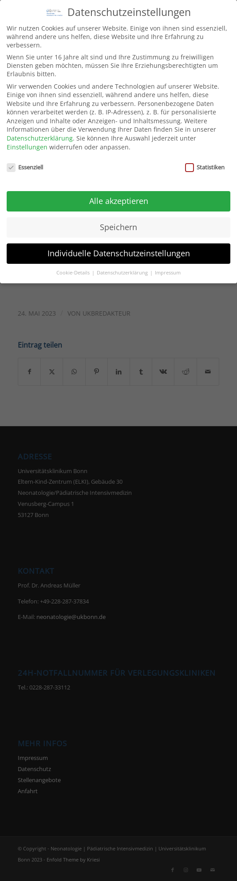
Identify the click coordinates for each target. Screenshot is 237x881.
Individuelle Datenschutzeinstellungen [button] (118, 247)
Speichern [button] (118, 221)
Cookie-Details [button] (73, 267)
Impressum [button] (168, 267)
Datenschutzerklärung (40, 132)
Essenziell (25, 161)
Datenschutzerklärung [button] (123, 267)
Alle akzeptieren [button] (118, 195)
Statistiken (205, 161)
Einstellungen (27, 141)
